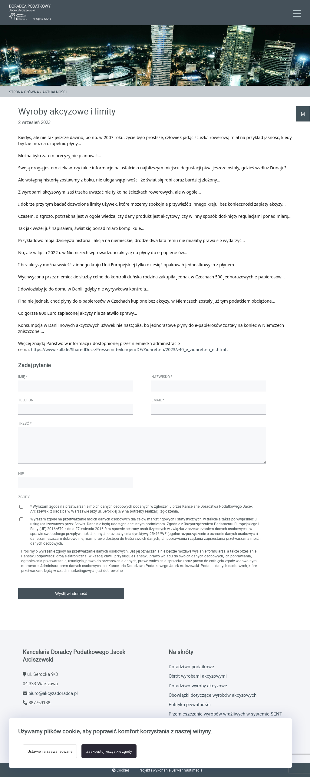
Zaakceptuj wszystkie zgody (113, 751)
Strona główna (24, 91)
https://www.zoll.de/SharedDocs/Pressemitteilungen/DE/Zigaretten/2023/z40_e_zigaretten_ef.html (128, 350)
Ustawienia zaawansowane (51, 751)
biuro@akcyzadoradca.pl (53, 693)
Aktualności (54, 91)
